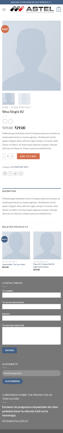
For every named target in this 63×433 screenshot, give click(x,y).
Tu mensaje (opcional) (31, 335)
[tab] (31, 191)
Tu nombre (31, 295)
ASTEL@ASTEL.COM (13, 420)
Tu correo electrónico (31, 306)
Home (5, 107)
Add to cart (28, 156)
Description (9, 191)
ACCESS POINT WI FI (20, 107)
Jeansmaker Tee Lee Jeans (13, 264)
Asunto (31, 318)
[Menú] (4, 9)
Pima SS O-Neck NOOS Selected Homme (43, 265)
